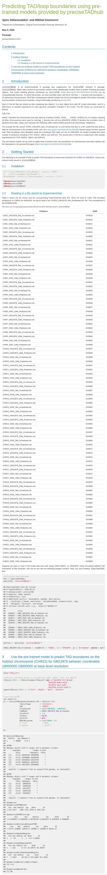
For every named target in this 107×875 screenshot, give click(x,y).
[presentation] (80, 95)
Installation (24, 60)
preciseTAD (65, 100)
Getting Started (19, 57)
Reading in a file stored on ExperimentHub (38, 63)
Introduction (18, 53)
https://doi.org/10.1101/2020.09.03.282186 (79, 92)
